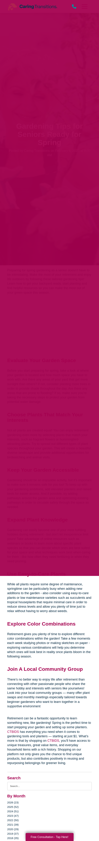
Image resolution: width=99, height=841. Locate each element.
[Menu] (84, 6)
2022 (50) (13, 820)
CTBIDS (13, 732)
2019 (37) (13, 833)
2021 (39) (13, 824)
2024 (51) (13, 811)
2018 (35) (13, 838)
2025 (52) (13, 806)
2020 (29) (13, 829)
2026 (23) (13, 802)
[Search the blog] (49, 786)
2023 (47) (13, 815)
